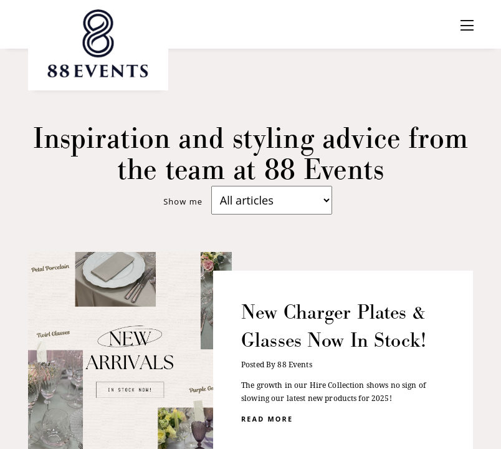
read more (267, 418)
